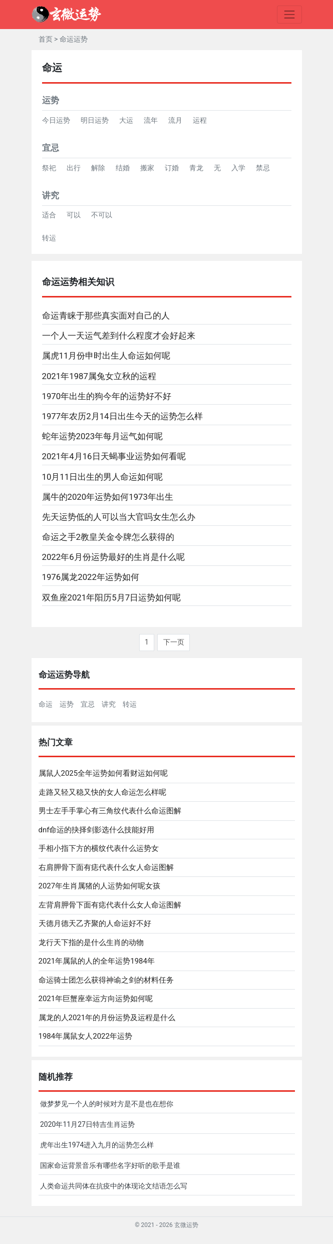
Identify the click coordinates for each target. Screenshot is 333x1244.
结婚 (123, 168)
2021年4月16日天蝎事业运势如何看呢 (114, 456)
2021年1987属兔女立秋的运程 (99, 376)
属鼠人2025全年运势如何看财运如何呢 (103, 773)
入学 (238, 168)
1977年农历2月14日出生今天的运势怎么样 (122, 416)
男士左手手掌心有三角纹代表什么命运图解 (110, 810)
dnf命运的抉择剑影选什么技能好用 (97, 829)
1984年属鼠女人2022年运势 (85, 1036)
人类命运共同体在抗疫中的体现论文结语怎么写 (113, 1186)
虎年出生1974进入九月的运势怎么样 (97, 1145)
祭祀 (49, 168)
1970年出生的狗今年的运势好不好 (107, 396)
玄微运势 (186, 1224)
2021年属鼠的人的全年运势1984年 (97, 961)
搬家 (147, 168)
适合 (49, 215)
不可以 (101, 215)
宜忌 (50, 148)
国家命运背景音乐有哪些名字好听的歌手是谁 (110, 1165)
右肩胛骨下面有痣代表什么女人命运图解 (106, 867)
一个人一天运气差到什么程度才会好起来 (118, 336)
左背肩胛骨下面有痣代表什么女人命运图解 (110, 904)
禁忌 (263, 168)
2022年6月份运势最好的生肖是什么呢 (113, 557)
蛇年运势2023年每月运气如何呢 (102, 436)
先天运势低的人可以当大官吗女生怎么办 (118, 517)
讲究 (50, 195)
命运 (46, 704)
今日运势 (56, 120)
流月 (175, 120)
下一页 (173, 642)
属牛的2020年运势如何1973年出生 (107, 497)
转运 (49, 238)
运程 (200, 120)
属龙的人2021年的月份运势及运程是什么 (107, 1017)
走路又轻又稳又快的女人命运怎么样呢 (102, 792)
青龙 (196, 168)
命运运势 (74, 39)
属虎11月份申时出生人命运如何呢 (106, 356)
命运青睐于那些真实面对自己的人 (106, 315)
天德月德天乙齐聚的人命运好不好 (95, 923)
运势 (50, 100)
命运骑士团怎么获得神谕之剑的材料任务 (106, 980)
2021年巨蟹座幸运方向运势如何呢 (96, 998)
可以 (74, 215)
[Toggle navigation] (289, 14)
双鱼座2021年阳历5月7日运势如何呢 (111, 597)
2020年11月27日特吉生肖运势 (87, 1124)
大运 (126, 120)
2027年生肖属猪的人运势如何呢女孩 (100, 885)
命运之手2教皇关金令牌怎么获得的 (108, 537)
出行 (74, 168)
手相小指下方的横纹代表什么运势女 (99, 848)
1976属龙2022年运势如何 (90, 577)
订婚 (172, 168)
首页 (46, 39)
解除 (98, 168)
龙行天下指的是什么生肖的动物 (91, 942)
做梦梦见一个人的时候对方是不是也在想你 (106, 1104)
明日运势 (95, 120)
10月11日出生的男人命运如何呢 (102, 477)
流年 (151, 120)
